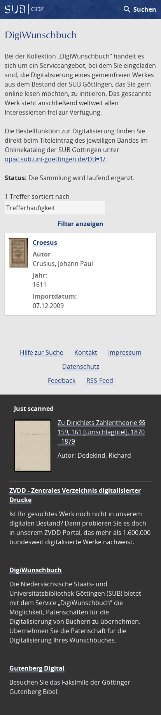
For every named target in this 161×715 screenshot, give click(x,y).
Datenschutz (80, 366)
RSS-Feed (99, 380)
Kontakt (85, 352)
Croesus (45, 242)
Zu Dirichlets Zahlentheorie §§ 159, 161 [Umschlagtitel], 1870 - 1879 (101, 432)
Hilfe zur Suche (41, 352)
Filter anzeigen (80, 223)
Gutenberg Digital (37, 668)
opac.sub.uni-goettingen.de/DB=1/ (55, 159)
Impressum (125, 352)
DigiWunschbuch (35, 570)
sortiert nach (51, 196)
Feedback (61, 380)
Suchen (139, 9)
